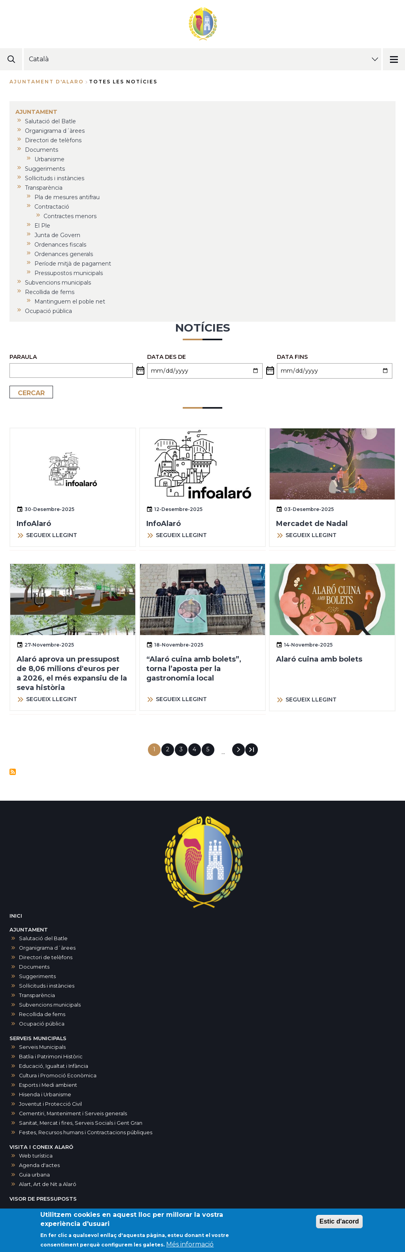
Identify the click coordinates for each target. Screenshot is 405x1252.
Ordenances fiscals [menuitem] (60, 244)
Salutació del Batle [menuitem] (50, 121)
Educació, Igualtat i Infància (53, 1066)
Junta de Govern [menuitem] (57, 235)
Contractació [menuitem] (51, 206)
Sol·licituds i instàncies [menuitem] (54, 178)
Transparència (37, 995)
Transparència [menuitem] (43, 187)
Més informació (190, 1246)
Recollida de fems (42, 1014)
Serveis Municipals (42, 1047)
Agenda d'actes (39, 1165)
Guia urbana (34, 1175)
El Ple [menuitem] (42, 225)
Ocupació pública (41, 1024)
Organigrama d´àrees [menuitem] (55, 130)
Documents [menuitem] (41, 149)
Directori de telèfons (45, 957)
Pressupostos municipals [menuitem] (68, 273)
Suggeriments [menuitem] (45, 168)
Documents (34, 967)
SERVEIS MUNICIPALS (37, 1038)
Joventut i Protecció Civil (50, 1104)
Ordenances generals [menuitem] (63, 254)
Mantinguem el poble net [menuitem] (69, 301)
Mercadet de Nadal (312, 523)
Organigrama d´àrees (47, 948)
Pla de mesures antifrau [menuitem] (67, 197)
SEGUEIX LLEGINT (51, 535)
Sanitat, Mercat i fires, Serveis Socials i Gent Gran (80, 1123)
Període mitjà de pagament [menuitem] (72, 263)
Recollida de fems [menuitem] (49, 292)
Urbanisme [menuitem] (49, 159)
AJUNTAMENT (28, 930)
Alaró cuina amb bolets (319, 659)
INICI (15, 916)
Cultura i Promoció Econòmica (58, 1076)
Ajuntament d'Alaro (46, 82)
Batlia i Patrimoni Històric (51, 1057)
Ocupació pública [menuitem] (48, 311)
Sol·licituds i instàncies (46, 986)
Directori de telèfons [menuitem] (53, 140)
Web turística (36, 1156)
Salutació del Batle (43, 938)
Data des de (166, 356)
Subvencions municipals (50, 1005)
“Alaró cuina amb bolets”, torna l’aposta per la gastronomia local (193, 669)
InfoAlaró (34, 523)
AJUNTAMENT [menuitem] (36, 111)
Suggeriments (37, 976)
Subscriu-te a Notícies (12, 772)
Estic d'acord (339, 1223)
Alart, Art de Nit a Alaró (47, 1184)
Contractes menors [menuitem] (70, 216)
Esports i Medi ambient (48, 1085)
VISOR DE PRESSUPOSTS (43, 1199)
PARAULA (23, 356)
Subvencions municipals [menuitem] (58, 282)
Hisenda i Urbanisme (45, 1094)
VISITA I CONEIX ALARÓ (41, 1147)
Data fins (292, 356)
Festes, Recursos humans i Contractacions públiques (85, 1132)
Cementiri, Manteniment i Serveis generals (73, 1113)
